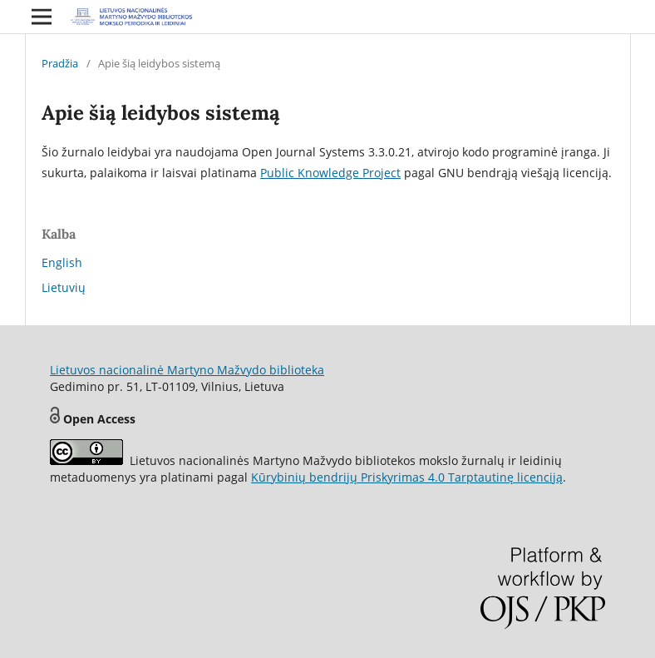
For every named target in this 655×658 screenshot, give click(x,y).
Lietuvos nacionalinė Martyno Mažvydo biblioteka (187, 370)
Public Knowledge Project (330, 173)
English (62, 262)
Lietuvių (64, 287)
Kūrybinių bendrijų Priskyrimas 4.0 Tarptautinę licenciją (407, 477)
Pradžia (60, 63)
